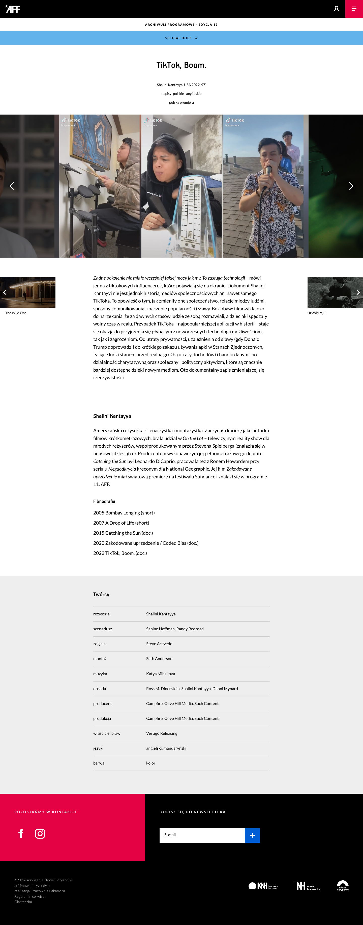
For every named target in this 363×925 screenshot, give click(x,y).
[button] (351, 186)
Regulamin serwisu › (30, 896)
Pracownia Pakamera (48, 891)
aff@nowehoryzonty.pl (32, 886)
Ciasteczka (23, 902)
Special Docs (178, 38)
